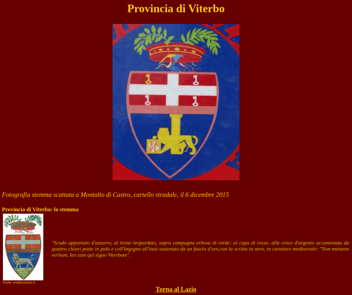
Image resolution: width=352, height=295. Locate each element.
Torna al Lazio (176, 289)
